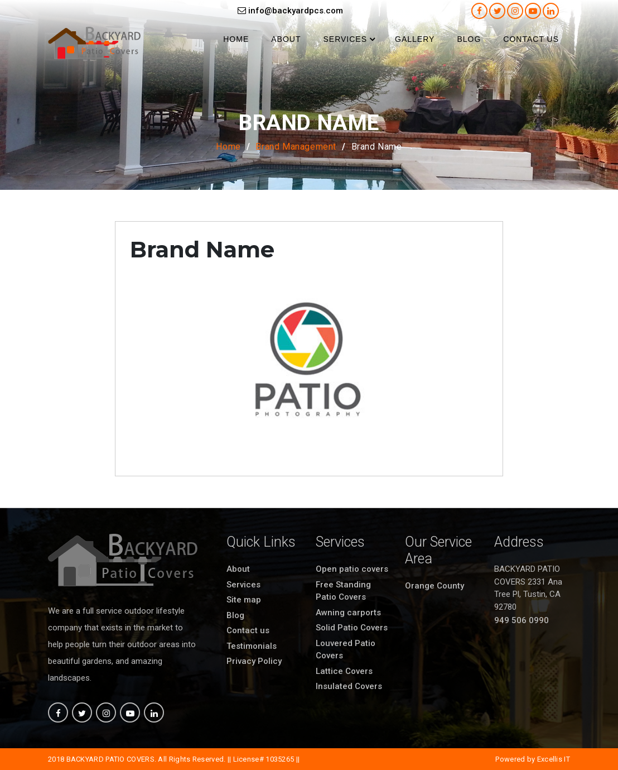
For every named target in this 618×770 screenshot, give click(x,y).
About (286, 39)
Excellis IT (553, 759)
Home (236, 39)
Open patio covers (352, 569)
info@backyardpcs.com (290, 11)
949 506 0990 (521, 620)
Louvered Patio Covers (345, 649)
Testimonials (251, 646)
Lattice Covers (344, 671)
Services (345, 39)
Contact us (531, 39)
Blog (469, 39)
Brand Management (295, 146)
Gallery (414, 39)
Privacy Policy (254, 661)
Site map (243, 600)
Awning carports (348, 613)
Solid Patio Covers (352, 628)
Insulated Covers (349, 686)
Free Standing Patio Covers (343, 591)
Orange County (434, 586)
